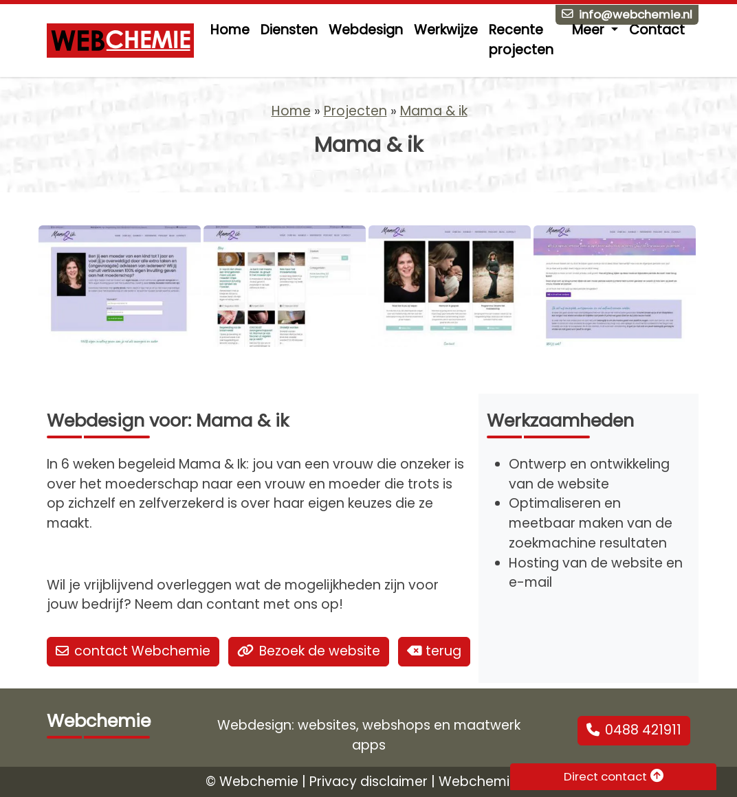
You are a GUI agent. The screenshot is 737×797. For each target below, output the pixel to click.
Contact (657, 30)
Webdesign (366, 30)
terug (434, 651)
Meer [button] (590, 30)
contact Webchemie (133, 651)
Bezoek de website (308, 651)
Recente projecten (521, 40)
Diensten (289, 30)
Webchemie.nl (485, 781)
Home (230, 30)
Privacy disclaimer (368, 781)
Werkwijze (446, 30)
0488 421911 (633, 730)
